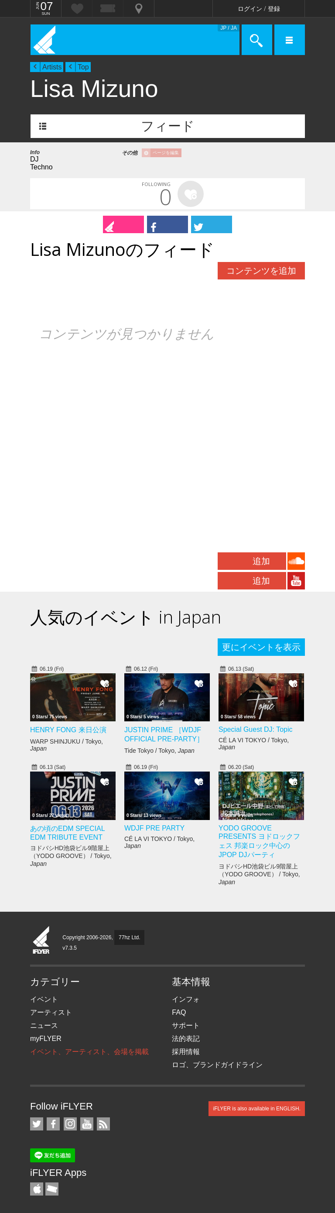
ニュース (44, 1025)
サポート (186, 1025)
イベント (44, 999)
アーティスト (51, 1012)
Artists (52, 67)
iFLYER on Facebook (53, 1123)
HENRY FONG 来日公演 (68, 730)
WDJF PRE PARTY (154, 828)
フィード (168, 126)
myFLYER (46, 1038)
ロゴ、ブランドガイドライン (217, 1064)
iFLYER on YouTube (86, 1123)
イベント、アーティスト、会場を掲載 (89, 1051)
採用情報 (186, 1051)
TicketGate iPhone (51, 1189)
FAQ (179, 1012)
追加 (261, 561)
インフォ (186, 999)
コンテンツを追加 (261, 271)
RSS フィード (103, 1123)
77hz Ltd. (129, 937)
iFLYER (41, 940)
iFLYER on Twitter (36, 1123)
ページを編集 (166, 152)
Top (83, 67)
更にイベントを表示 (261, 647)
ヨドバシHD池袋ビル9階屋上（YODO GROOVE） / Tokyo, (71, 855)
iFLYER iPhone (36, 1189)
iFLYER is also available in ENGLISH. (257, 1109)
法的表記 (186, 1038)
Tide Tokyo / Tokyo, (159, 750)
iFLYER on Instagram (70, 1123)
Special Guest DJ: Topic (256, 729)
